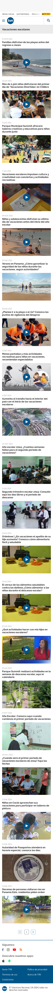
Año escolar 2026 (38, 14)
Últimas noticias (8, 14)
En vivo (47, 14)
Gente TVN (7, 969)
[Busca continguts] (48, 20)
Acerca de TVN (34, 974)
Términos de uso (9, 974)
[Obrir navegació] (3, 20)
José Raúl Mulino (23, 14)
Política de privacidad (37, 969)
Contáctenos (8, 979)
